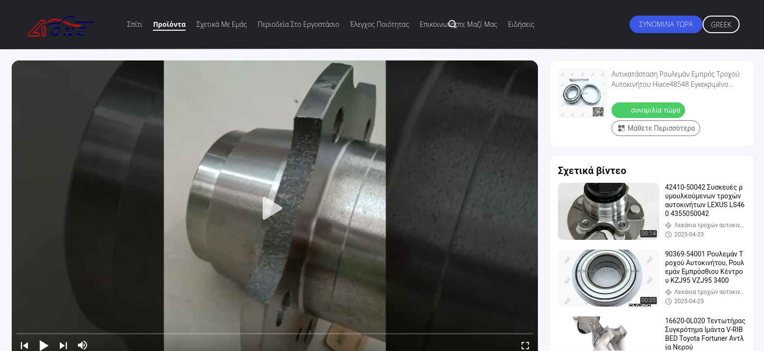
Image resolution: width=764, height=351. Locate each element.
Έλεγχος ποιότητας (379, 24)
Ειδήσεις (521, 24)
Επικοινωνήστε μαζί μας (458, 24)
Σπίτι (134, 24)
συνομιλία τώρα (666, 24)
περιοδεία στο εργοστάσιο (299, 24)
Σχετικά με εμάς (221, 24)
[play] (275, 208)
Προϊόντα (169, 24)
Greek (721, 24)
